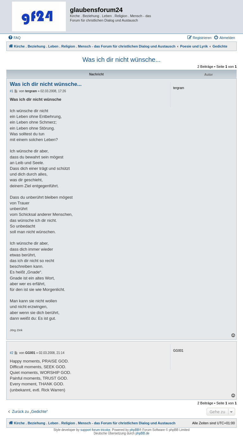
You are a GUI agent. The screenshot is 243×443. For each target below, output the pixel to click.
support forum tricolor (95, 430)
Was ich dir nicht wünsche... (121, 59)
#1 (11, 91)
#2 (11, 353)
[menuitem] (14, 38)
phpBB (134, 430)
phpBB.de (142, 433)
